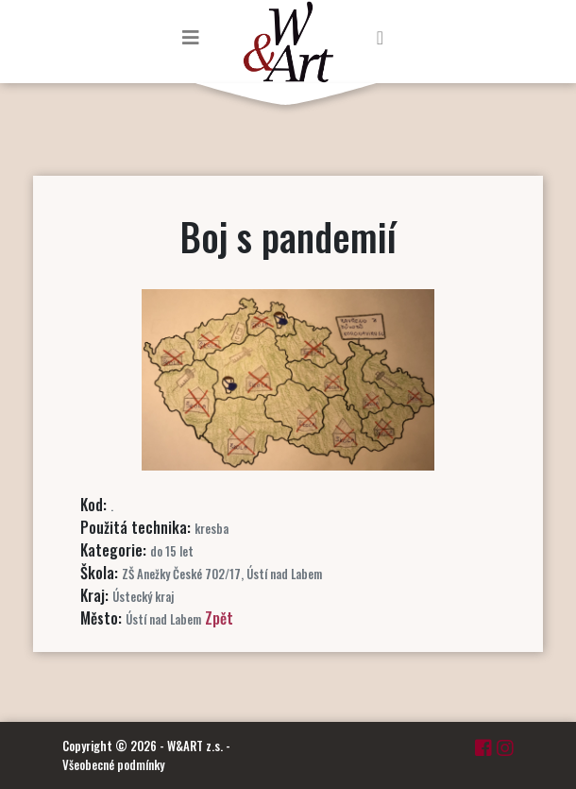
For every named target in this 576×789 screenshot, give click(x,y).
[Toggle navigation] (191, 37)
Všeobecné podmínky (113, 764)
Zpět (219, 618)
